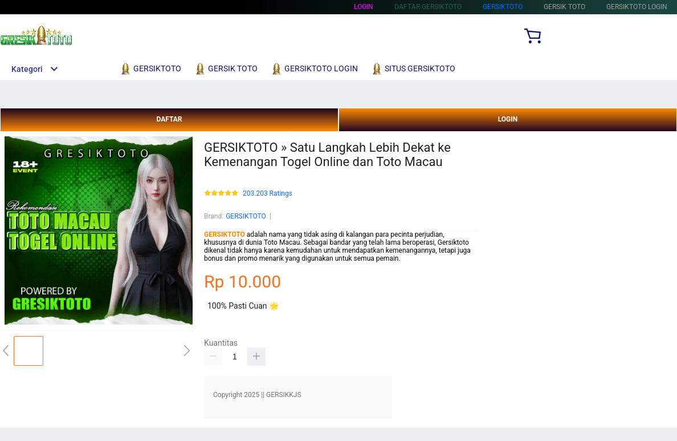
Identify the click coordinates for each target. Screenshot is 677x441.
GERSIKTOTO (246, 216)
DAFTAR (169, 119)
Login (363, 7)
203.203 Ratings (267, 193)
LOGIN (508, 119)
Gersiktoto (503, 7)
